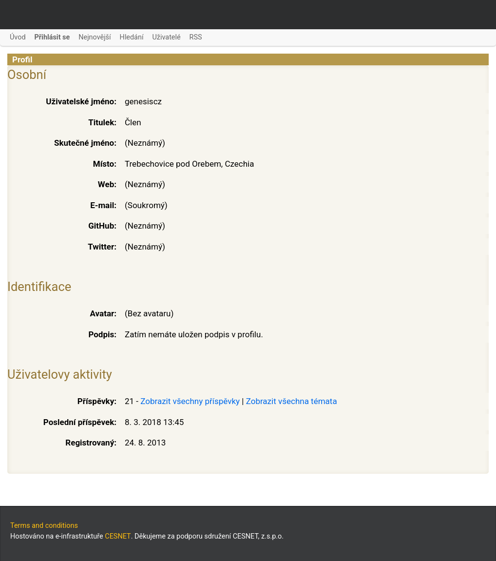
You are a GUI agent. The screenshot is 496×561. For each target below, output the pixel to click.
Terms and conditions (44, 526)
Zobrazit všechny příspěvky (190, 401)
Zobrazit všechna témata (291, 401)
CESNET (118, 536)
